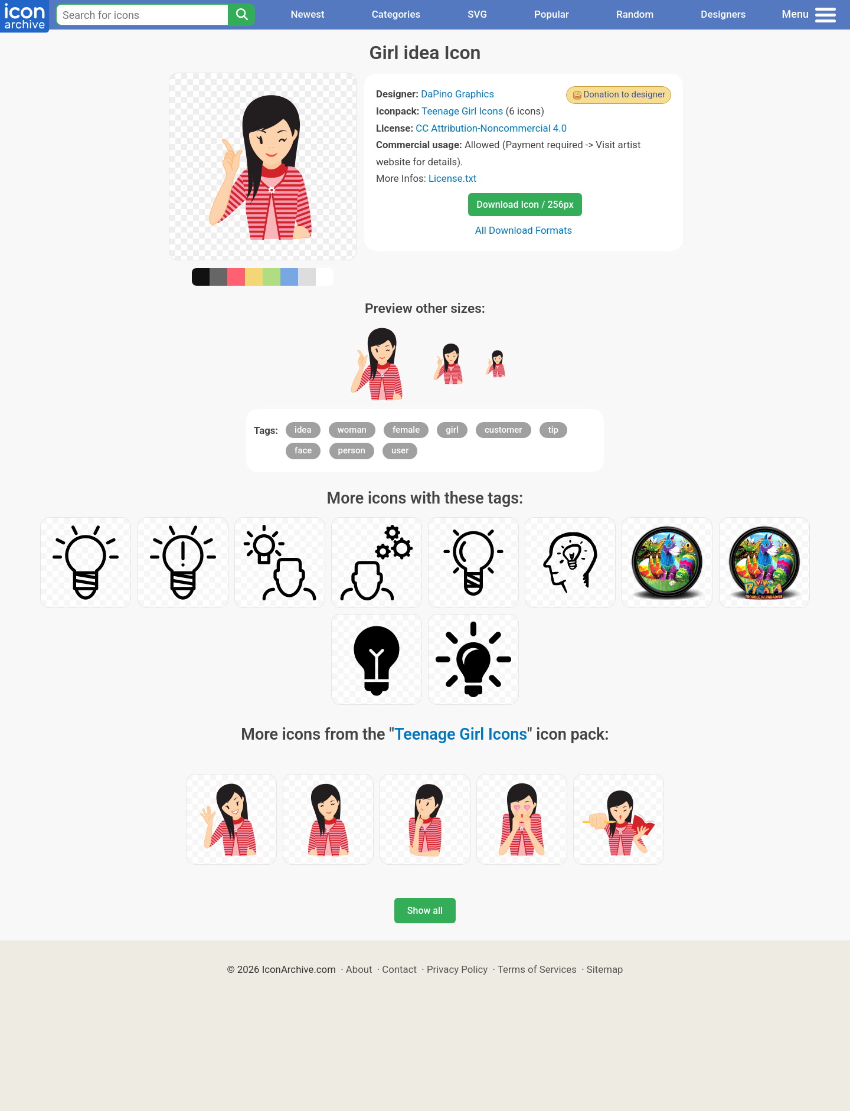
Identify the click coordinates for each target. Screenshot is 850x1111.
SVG (477, 14)
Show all (425, 910)
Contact (399, 969)
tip (553, 429)
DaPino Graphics (457, 94)
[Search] (241, 15)
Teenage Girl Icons (462, 111)
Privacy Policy (457, 969)
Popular (551, 14)
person (351, 450)
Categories (396, 14)
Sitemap (605, 969)
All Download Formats (524, 230)
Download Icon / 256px (524, 204)
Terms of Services (537, 969)
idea (303, 429)
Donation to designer (624, 94)
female (406, 429)
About (359, 969)
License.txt (452, 178)
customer (503, 429)
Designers (723, 14)
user (399, 450)
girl (452, 429)
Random (634, 14)
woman (352, 429)
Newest (307, 14)
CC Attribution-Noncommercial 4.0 (491, 128)
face (303, 450)
